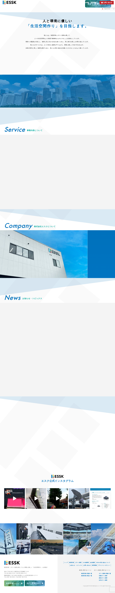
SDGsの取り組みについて (103, 562)
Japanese (106, 9)
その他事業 (86, 562)
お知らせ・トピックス (75, 3)
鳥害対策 (71, 562)
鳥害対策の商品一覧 (86, 576)
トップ (66, 562)
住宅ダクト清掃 (103, 580)
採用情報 (93, 3)
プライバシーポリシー (104, 565)
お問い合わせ (87, 565)
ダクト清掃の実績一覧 (105, 573)
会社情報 (86, 3)
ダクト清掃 (78, 562)
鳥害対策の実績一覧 (86, 573)
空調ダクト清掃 (103, 576)
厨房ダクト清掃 (103, 578)
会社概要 (92, 562)
